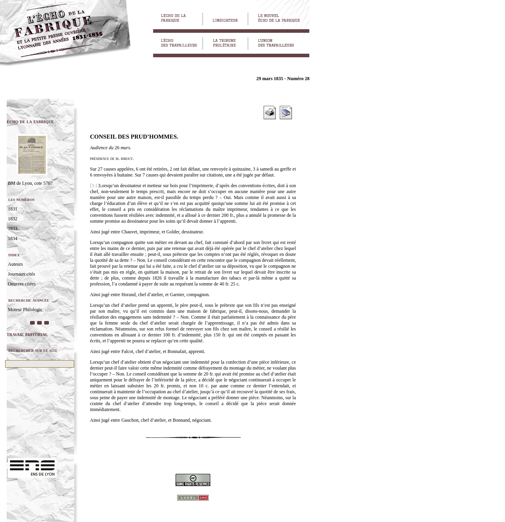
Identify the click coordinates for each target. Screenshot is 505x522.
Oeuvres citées (22, 284)
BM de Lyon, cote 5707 (30, 183)
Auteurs (15, 264)
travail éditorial (27, 334)
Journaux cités (21, 274)
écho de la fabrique (30, 121)
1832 (12, 219)
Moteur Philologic (25, 309)
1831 (12, 209)
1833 (12, 228)
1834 (12, 238)
